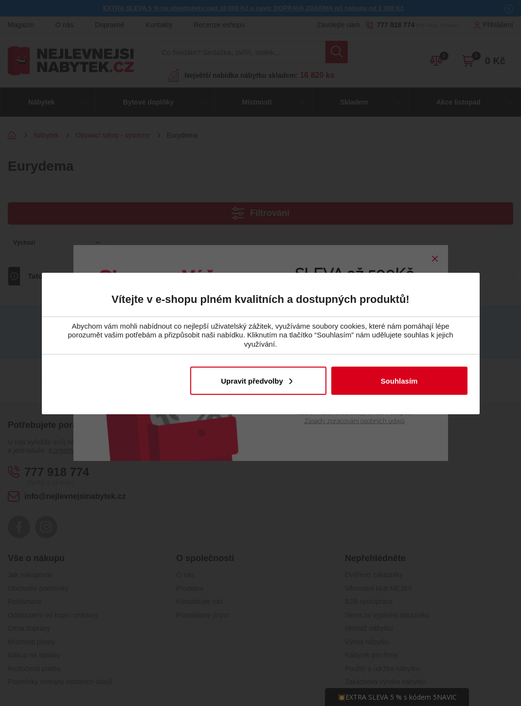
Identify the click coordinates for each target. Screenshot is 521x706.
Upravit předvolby (252, 381)
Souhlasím (399, 381)
